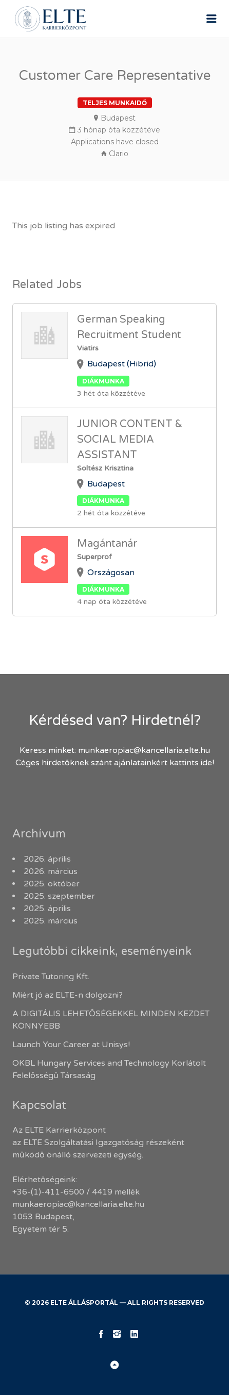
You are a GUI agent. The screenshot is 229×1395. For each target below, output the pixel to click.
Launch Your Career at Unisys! (71, 1044)
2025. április (47, 908)
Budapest (118, 118)
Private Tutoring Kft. (50, 976)
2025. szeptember (59, 896)
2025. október (52, 884)
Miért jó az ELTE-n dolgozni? (68, 995)
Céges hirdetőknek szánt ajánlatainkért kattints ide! (114, 763)
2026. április (47, 859)
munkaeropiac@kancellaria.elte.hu (144, 750)
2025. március (51, 921)
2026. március (51, 871)
